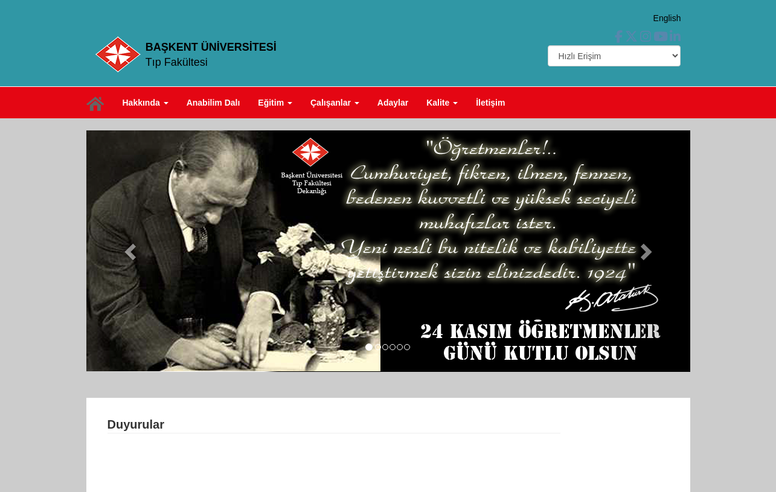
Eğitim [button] (275, 102)
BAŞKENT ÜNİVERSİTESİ (211, 47)
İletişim (490, 102)
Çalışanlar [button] (334, 102)
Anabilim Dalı (213, 102)
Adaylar (392, 102)
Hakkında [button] (145, 102)
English (667, 18)
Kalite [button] (442, 102)
